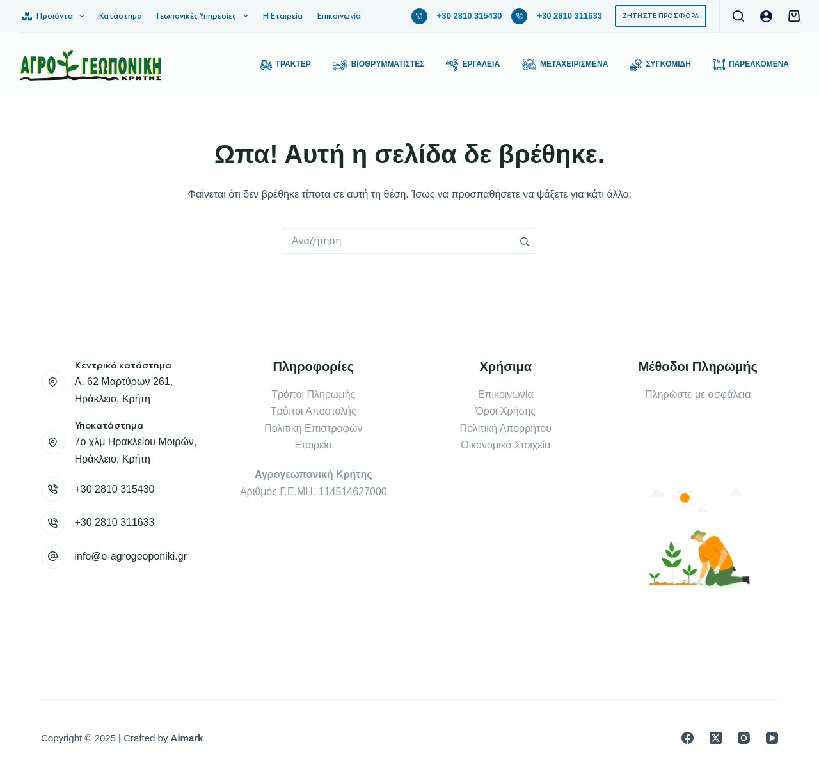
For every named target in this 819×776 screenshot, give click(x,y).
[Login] (766, 16)
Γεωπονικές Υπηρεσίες (205, 16)
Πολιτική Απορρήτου (506, 428)
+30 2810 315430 (469, 15)
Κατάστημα (120, 16)
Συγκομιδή (660, 65)
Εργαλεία (473, 65)
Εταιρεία (313, 444)
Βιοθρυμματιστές (379, 65)
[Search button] (524, 241)
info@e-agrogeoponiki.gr (131, 556)
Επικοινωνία (339, 16)
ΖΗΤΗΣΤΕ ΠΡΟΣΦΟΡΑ (661, 16)
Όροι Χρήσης (505, 411)
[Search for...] (397, 241)
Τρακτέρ (285, 65)
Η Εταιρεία (283, 16)
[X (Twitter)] (716, 738)
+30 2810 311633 (569, 15)
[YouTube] (772, 738)
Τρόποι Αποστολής (313, 411)
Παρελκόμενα (751, 65)
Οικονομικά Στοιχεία (505, 444)
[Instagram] (744, 738)
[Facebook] (687, 738)
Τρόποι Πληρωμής (313, 394)
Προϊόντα (56, 16)
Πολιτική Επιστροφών (313, 428)
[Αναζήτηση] (738, 16)
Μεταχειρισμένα (564, 65)
